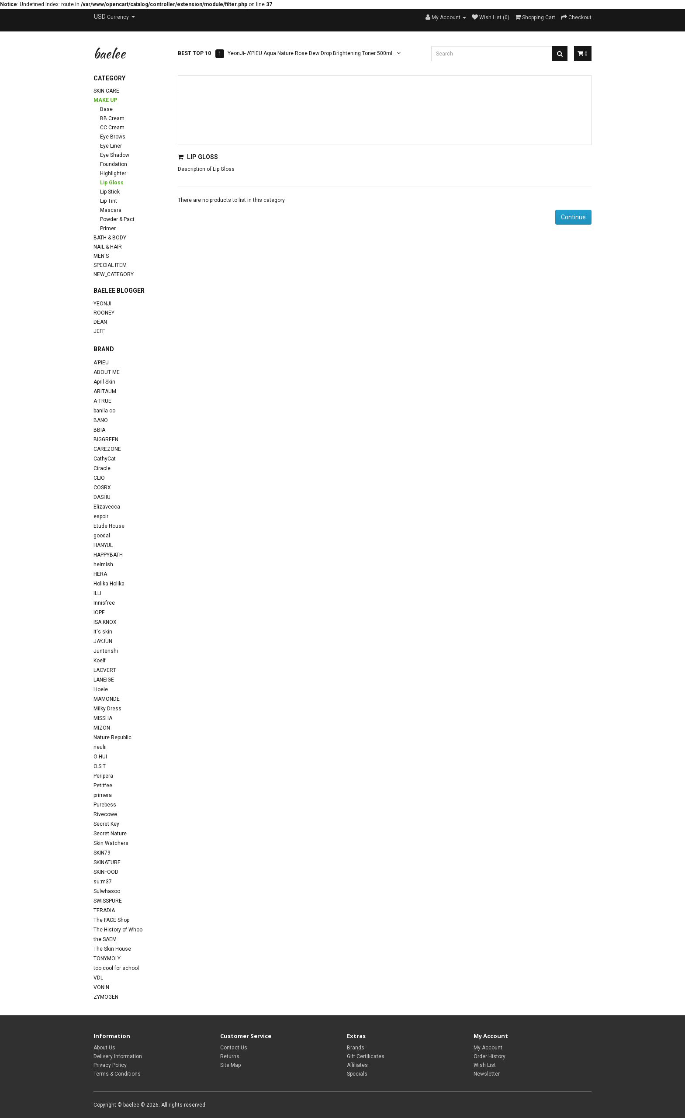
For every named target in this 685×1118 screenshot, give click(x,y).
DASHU (102, 497)
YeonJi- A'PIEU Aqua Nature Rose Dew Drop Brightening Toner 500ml (310, 53)
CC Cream (112, 128)
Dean (100, 322)
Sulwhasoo (106, 891)
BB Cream (112, 118)
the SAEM (105, 939)
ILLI (97, 593)
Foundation (113, 164)
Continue (573, 217)
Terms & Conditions (117, 1074)
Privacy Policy (110, 1065)
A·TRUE (102, 401)
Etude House (109, 526)
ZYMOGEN (105, 997)
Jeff (99, 331)
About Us (104, 1048)
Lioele (100, 689)
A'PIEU (101, 363)
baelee (109, 53)
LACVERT (104, 670)
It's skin (102, 632)
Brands (355, 1048)
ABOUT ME (106, 372)
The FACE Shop (111, 920)
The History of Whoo (117, 930)
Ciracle (102, 468)
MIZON (101, 728)
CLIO (99, 478)
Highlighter (113, 173)
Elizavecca (106, 507)
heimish (103, 564)
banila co (104, 411)
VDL (98, 978)
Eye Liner (111, 146)
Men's (101, 256)
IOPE (99, 612)
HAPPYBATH (108, 555)
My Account (488, 1048)
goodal (101, 536)
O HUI (100, 757)
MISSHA (102, 718)
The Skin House (112, 949)
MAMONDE (106, 699)
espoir (100, 516)
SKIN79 (102, 853)
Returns (229, 1056)
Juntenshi (105, 651)
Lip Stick (110, 192)
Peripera (103, 776)
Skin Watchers (110, 843)
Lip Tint (108, 201)
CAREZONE (107, 449)
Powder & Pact (117, 219)
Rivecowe (105, 814)
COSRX (102, 488)
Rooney (103, 313)
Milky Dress (107, 709)
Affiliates (357, 1065)
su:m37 (102, 882)
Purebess (104, 805)
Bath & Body (109, 238)
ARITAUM (104, 391)
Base (106, 109)
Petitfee (102, 785)
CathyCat (104, 459)
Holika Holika (109, 584)
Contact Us (233, 1048)
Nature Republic (112, 737)
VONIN (101, 987)
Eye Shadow (114, 155)
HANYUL (103, 545)
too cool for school (116, 968)
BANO (100, 420)
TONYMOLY (107, 958)
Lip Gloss (112, 183)
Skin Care (106, 91)
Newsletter (487, 1074)
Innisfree (104, 603)
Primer (108, 228)
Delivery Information (117, 1056)
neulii (100, 747)
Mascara (110, 210)
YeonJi (102, 304)
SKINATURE (107, 862)
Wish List (485, 1065)
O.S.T (99, 766)
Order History (489, 1056)
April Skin (104, 382)
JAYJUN (102, 641)
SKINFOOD (105, 872)
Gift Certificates (365, 1056)
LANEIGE (103, 680)
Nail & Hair (107, 247)
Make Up (105, 100)
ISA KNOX (105, 622)
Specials (357, 1074)
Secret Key (106, 824)
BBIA (99, 430)
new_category (113, 274)
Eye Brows (112, 137)
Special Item (110, 265)
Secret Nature (110, 834)
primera (102, 795)
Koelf (99, 661)
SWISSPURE (107, 901)
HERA (100, 574)
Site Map (230, 1065)
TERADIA (104, 910)
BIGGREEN (105, 439)
